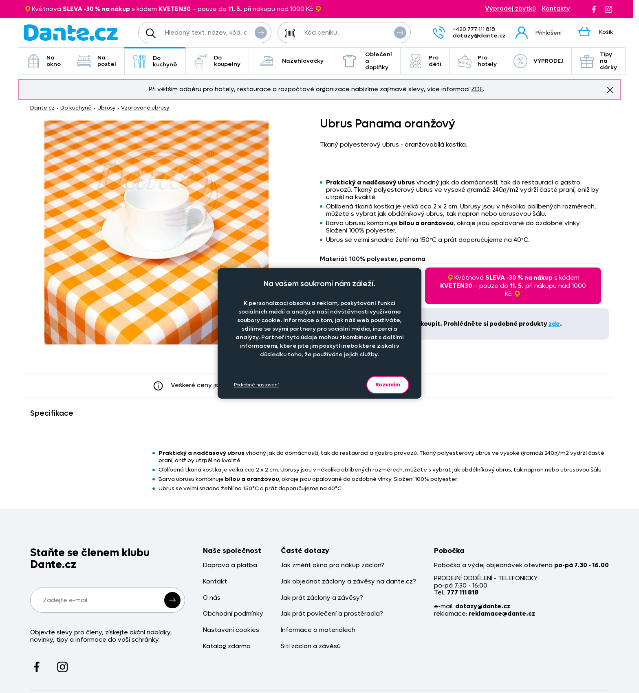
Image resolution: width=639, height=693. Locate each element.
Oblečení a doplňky (366, 60)
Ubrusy (106, 107)
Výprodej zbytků (510, 8)
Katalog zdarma (227, 646)
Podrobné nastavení (256, 385)
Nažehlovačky (290, 61)
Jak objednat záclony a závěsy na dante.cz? (348, 581)
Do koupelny (217, 61)
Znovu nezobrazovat (610, 90)
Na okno (43, 61)
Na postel (96, 61)
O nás (211, 597)
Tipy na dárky (598, 60)
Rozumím (387, 384)
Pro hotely (477, 61)
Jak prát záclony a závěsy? (322, 597)
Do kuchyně (155, 61)
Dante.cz (42, 107)
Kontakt (215, 581)
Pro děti (425, 61)
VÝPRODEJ (538, 61)
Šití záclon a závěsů (311, 646)
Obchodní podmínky (233, 613)
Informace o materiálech (318, 630)
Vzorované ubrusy (145, 107)
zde (554, 324)
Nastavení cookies (231, 630)
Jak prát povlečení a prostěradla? (332, 613)
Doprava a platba (230, 565)
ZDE (477, 89)
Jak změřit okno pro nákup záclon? (332, 565)
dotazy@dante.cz (479, 35)
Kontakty (556, 8)
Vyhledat (261, 32)
